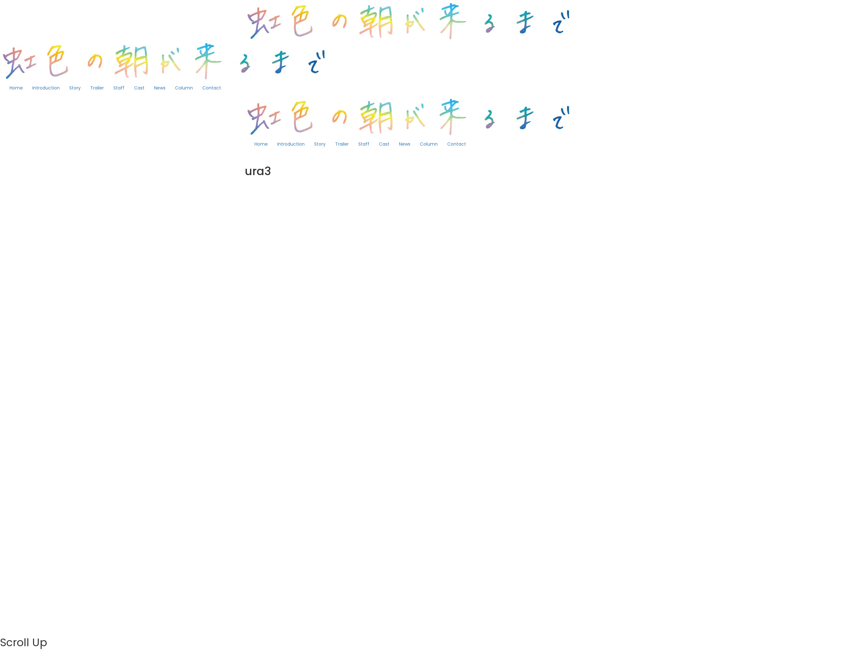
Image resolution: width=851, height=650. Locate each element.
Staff (119, 88)
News (159, 88)
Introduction (46, 88)
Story (75, 88)
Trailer (97, 88)
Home (16, 88)
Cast (139, 88)
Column (184, 88)
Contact (211, 88)
